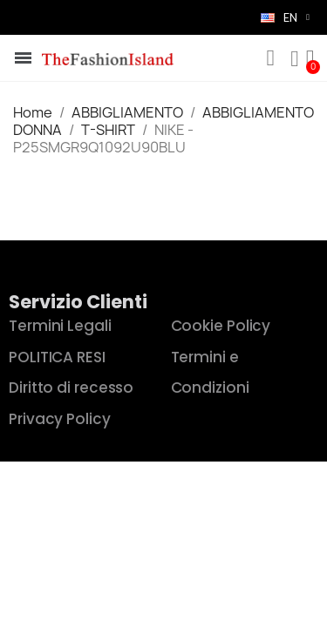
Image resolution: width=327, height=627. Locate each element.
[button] (270, 58)
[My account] (294, 59)
